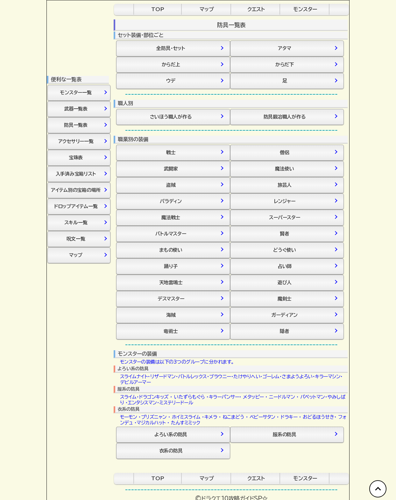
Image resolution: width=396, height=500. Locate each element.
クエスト (256, 9)
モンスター (305, 9)
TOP (157, 9)
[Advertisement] (78, 362)
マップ (207, 9)
